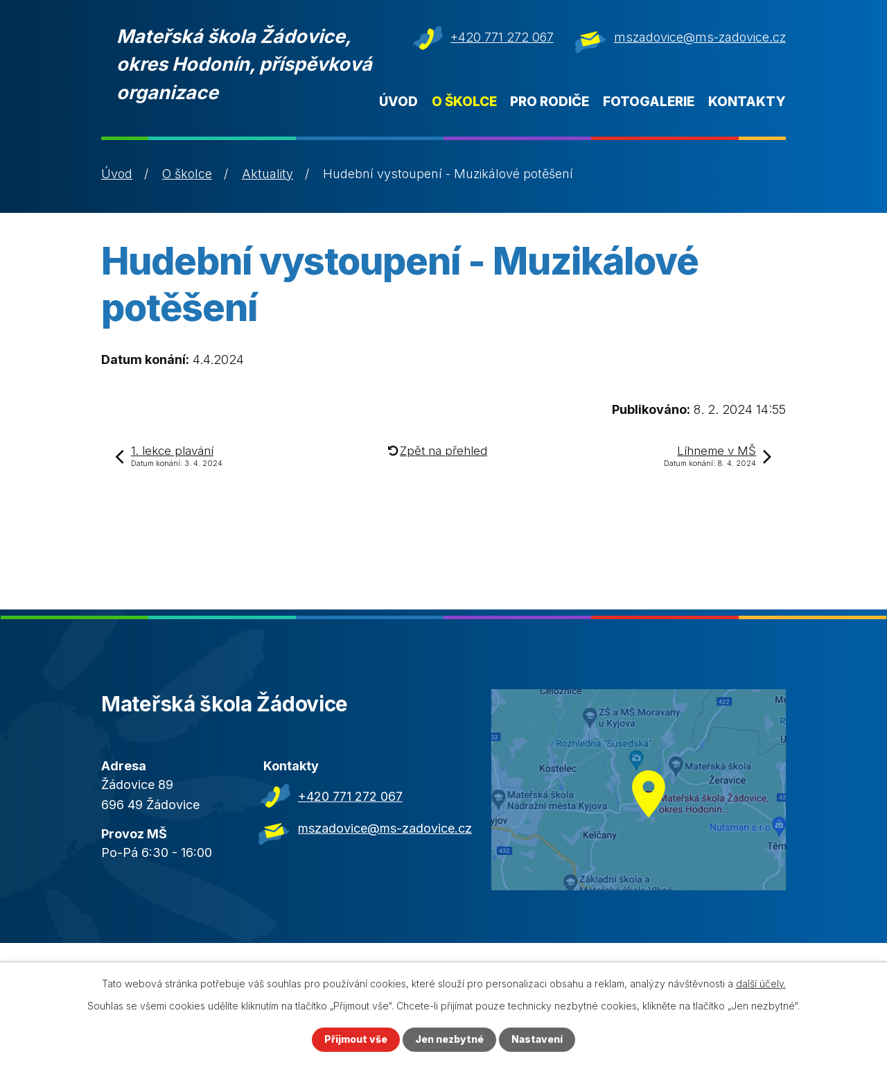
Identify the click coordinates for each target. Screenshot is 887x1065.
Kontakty (747, 102)
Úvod (398, 102)
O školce (464, 102)
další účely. (761, 983)
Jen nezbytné (449, 1040)
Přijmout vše (355, 1040)
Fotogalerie (648, 102)
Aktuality (267, 173)
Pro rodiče (549, 102)
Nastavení (537, 1040)
